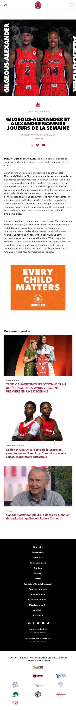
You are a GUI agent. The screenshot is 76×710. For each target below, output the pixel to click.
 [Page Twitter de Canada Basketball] (38, 623)
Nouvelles (38, 547)
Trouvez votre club (38, 589)
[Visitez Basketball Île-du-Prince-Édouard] (15, 694)
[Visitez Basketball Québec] (61, 675)
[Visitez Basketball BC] (15, 667)
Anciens (38, 573)
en (5, 4)
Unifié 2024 (38, 557)
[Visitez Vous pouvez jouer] (38, 702)
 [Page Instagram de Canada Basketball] (29, 623)
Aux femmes (38, 594)
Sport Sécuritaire (38, 562)
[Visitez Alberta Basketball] (38, 668)
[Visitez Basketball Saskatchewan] (60, 667)
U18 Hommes (11, 445)
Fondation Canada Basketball (38, 584)
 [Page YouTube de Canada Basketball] (43, 623)
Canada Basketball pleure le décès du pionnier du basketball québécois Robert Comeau (37, 516)
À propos (38, 615)
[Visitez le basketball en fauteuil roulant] (15, 702)
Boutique (38, 568)
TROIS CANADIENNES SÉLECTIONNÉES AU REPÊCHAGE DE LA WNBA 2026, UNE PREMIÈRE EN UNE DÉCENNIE (36, 388)
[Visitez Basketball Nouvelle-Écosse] (60, 685)
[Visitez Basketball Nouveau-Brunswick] (38, 685)
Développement (38, 605)
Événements (38, 552)
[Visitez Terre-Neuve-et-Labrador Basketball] (38, 694)
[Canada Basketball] (38, 5)
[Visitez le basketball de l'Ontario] (38, 676)
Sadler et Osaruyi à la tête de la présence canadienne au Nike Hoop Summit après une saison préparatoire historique (36, 453)
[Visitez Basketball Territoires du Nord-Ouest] (15, 685)
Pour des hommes (38, 600)
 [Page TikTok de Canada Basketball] (48, 623)
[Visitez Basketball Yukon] (61, 694)
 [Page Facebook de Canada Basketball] (33, 623)
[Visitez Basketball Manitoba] (15, 675)
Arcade (38, 578)
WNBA (8, 380)
